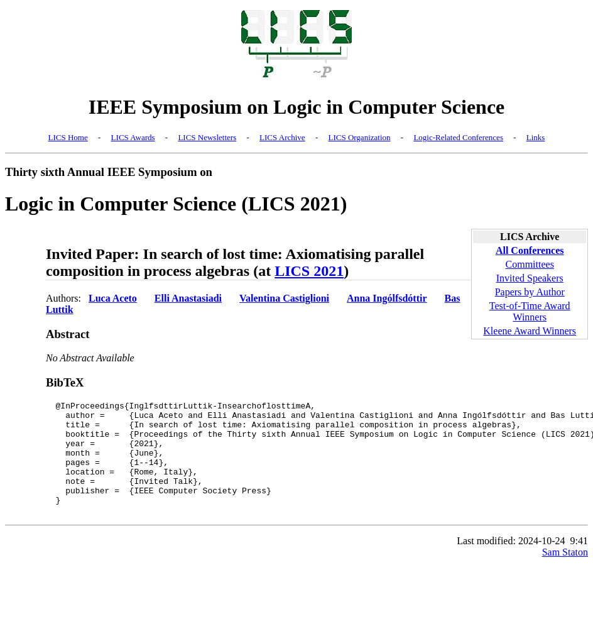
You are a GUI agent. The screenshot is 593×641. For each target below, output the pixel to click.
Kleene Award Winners (529, 331)
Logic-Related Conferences (458, 137)
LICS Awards (133, 137)
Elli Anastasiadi (188, 298)
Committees (530, 264)
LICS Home (68, 137)
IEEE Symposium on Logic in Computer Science (297, 107)
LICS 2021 (309, 271)
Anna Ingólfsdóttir (387, 298)
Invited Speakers (529, 278)
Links (535, 137)
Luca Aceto (113, 298)
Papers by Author (530, 292)
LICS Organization (359, 137)
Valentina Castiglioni (284, 298)
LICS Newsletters (207, 137)
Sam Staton (565, 574)
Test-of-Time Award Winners (529, 311)
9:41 (579, 563)
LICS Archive (282, 137)
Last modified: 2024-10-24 (511, 563)
